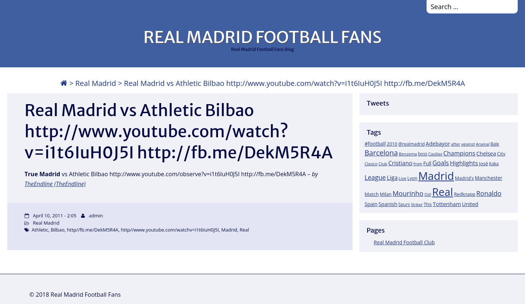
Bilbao (58, 229)
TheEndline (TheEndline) (55, 184)
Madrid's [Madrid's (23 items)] (464, 178)
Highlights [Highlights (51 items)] (464, 163)
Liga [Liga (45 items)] (392, 178)
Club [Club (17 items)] (382, 163)
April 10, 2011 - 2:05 (54, 215)
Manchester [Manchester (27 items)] (488, 177)
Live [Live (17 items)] (403, 178)
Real (244, 229)
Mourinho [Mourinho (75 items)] (408, 193)
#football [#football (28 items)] (375, 143)
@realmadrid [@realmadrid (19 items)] (411, 144)
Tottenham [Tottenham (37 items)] (447, 204)
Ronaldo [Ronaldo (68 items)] (488, 193)
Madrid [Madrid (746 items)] (436, 176)
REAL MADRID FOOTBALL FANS (262, 37)
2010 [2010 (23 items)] (392, 144)
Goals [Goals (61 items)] (440, 162)
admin (96, 215)
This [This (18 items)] (428, 204)
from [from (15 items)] (418, 163)
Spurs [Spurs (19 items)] (404, 204)
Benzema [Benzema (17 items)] (408, 154)
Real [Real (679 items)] (442, 192)
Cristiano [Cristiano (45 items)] (400, 163)
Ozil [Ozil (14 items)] (427, 194)
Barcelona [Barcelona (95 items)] (381, 153)
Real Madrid (95, 83)
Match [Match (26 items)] (372, 194)
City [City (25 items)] (501, 153)
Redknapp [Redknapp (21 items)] (464, 194)
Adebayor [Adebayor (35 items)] (438, 143)
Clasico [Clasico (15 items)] (371, 163)
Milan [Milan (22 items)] (386, 194)
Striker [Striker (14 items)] (417, 204)
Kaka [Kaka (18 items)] (493, 163)
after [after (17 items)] (455, 144)
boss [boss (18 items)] (422, 154)
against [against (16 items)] (468, 144)
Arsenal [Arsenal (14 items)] (482, 144)
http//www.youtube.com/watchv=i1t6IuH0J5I (170, 229)
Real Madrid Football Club (404, 242)
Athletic (40, 229)
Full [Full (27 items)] (427, 163)
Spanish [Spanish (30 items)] (387, 204)
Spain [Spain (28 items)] (371, 204)
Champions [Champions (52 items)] (459, 153)
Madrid (229, 229)
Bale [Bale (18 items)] (494, 144)
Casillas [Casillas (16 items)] (435, 154)
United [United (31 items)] (470, 204)
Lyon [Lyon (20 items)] (412, 178)
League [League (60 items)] (375, 177)
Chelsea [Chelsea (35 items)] (486, 153)
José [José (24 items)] (483, 163)
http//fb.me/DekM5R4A (92, 229)
